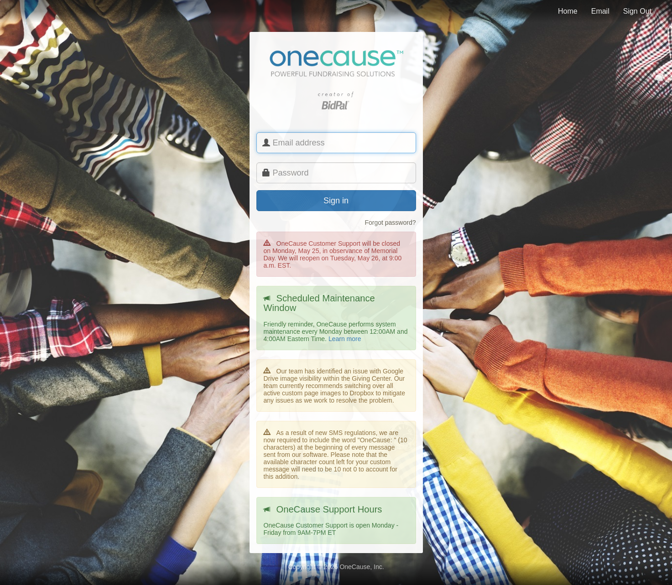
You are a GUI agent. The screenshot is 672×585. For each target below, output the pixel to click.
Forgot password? (390, 222)
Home (568, 11)
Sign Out (637, 11)
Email (600, 11)
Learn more (344, 338)
